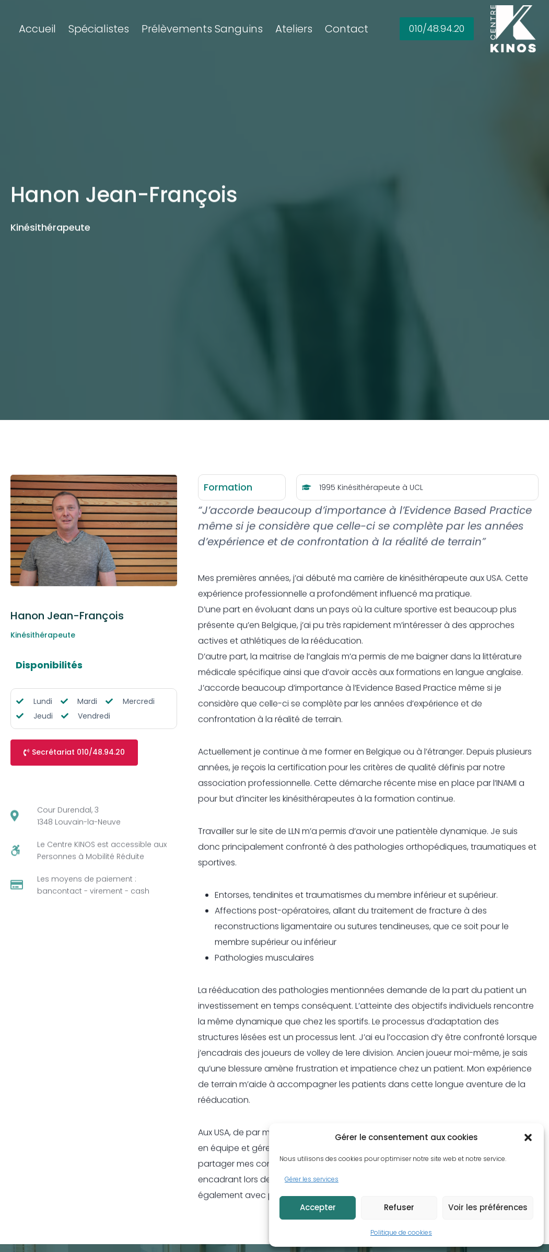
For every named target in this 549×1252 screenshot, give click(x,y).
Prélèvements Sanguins (202, 28)
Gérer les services (311, 1179)
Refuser (399, 1207)
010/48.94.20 (436, 28)
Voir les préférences (488, 1207)
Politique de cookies (401, 1232)
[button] (528, 1137)
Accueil (37, 28)
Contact (346, 28)
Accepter (318, 1207)
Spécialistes (98, 28)
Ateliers (293, 28)
